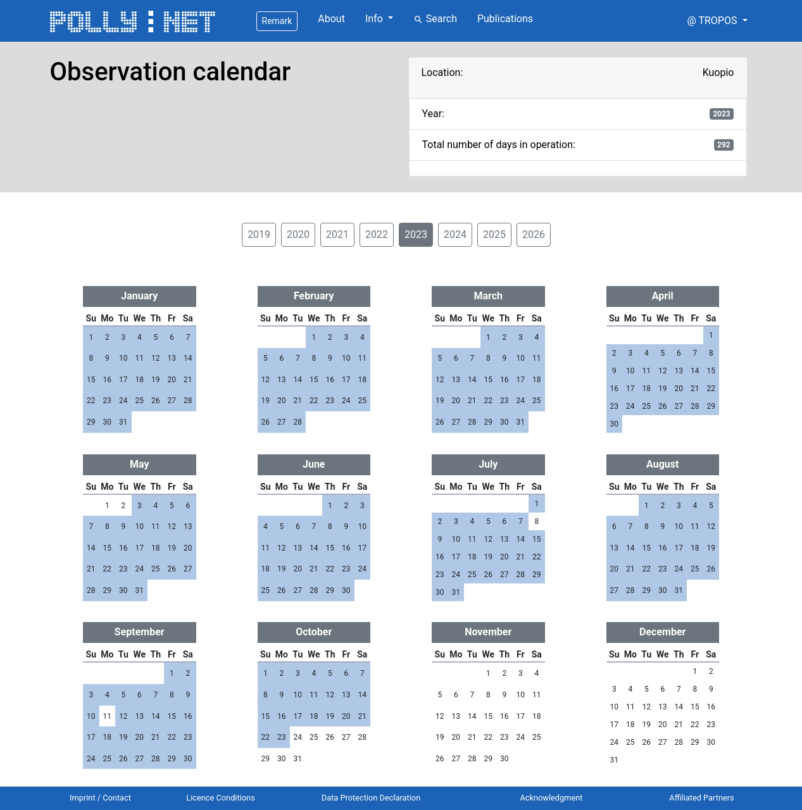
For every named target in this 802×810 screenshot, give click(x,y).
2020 (298, 234)
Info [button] (375, 19)
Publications (505, 19)
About (331, 19)
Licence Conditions (220, 797)
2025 (494, 234)
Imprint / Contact (100, 797)
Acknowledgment (551, 797)
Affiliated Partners (701, 797)
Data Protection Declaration (371, 797)
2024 (455, 234)
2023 (415, 234)
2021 (337, 234)
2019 (258, 234)
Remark (277, 21)
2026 (533, 234)
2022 (376, 234)
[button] (717, 20)
